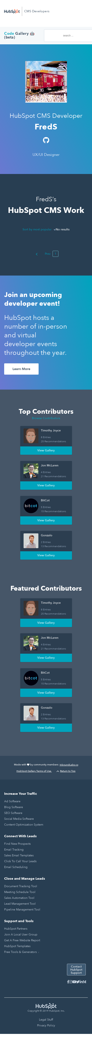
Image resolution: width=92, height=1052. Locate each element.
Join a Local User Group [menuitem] (20, 934)
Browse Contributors (46, 418)
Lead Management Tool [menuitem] (20, 904)
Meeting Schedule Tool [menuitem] (19, 892)
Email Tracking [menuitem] (14, 850)
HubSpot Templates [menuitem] (17, 946)
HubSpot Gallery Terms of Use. (34, 771)
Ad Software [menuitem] (12, 801)
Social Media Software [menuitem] (19, 819)
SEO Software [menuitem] (13, 813)
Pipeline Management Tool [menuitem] (22, 910)
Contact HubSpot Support (76, 970)
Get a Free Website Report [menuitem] (22, 940)
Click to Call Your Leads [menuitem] (20, 861)
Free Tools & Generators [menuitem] (20, 952)
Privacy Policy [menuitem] (46, 1025)
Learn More (21, 369)
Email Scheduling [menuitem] (16, 867)
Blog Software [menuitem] (13, 807)
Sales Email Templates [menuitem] (19, 855)
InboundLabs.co (69, 764)
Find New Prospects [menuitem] (17, 844)
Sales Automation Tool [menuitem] (19, 898)
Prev (43, 254)
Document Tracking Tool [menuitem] (20, 886)
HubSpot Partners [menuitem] (15, 929)
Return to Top (66, 771)
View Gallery (46, 450)
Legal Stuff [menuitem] (46, 1020)
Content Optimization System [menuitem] (23, 825)
